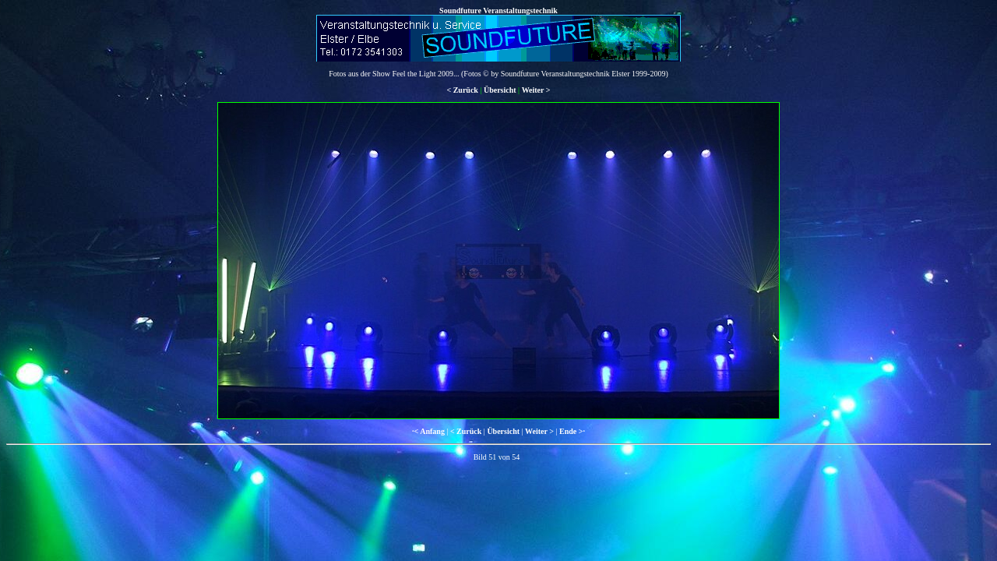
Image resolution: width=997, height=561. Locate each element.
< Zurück (461, 90)
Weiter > (536, 90)
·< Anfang (428, 431)
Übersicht (500, 90)
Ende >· (572, 431)
